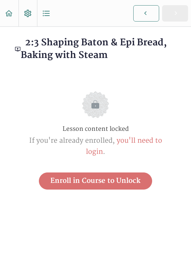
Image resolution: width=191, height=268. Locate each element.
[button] (9, 13)
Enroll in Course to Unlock (95, 181)
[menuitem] (28, 13)
